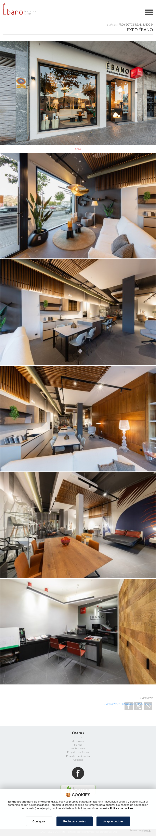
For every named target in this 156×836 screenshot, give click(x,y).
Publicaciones (78, 748)
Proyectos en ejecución (78, 755)
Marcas (78, 744)
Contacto (78, 759)
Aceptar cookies (113, 821)
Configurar (39, 821)
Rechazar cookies (74, 821)
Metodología (78, 740)
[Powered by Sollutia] (78, 831)
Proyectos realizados (135, 24)
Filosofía (78, 737)
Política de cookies (121, 808)
